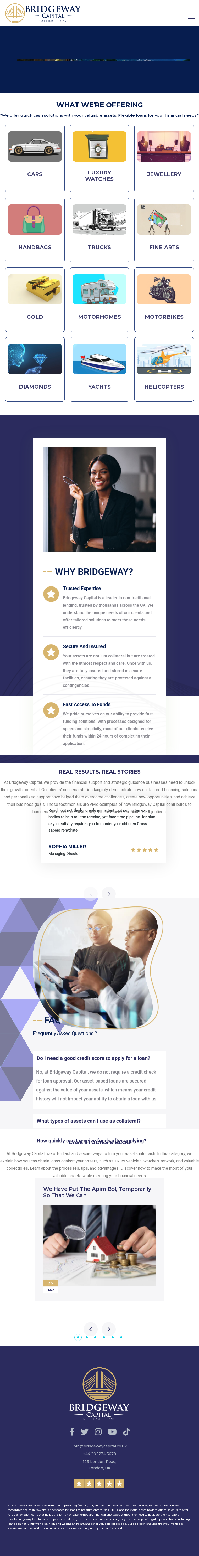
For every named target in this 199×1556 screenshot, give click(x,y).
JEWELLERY (164, 174)
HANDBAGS (34, 247)
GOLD (35, 317)
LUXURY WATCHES (99, 175)
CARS (34, 174)
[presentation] (91, 1329)
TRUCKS (99, 247)
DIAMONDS (35, 387)
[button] (78, 1337)
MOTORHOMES (99, 317)
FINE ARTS (164, 247)
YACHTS (99, 387)
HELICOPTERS (164, 387)
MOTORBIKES (164, 317)
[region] (99, 59)
